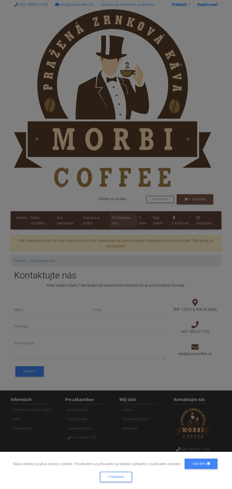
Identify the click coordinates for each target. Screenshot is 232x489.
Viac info (201, 464)
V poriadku (116, 477)
